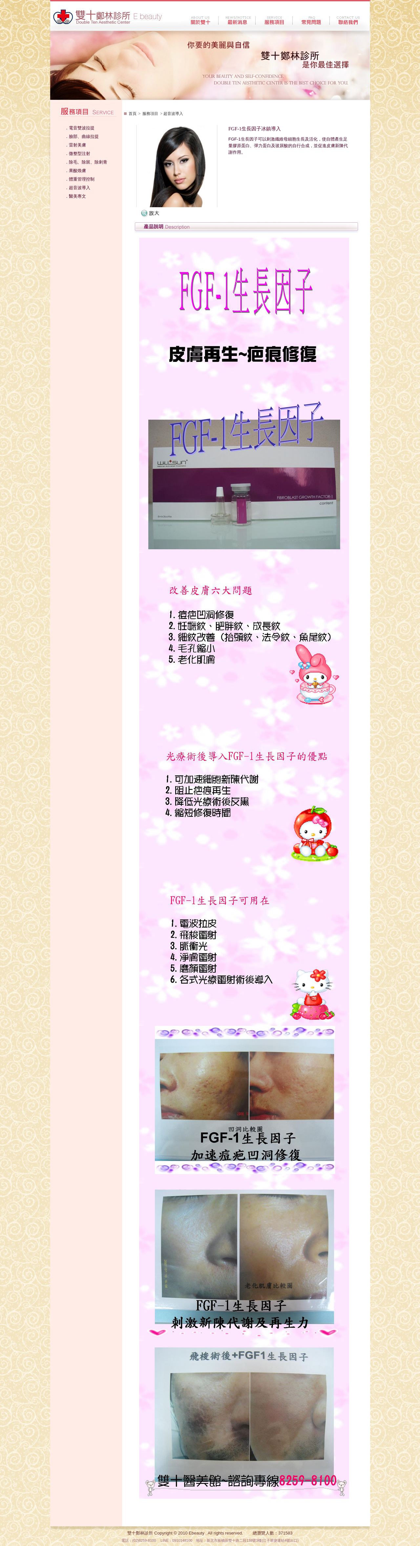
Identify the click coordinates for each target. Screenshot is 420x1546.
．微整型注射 (77, 153)
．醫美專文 (75, 196)
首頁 (132, 113)
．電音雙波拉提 (79, 127)
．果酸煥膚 (75, 170)
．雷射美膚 (75, 145)
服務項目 (150, 113)
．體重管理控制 (79, 179)
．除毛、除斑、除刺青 (86, 162)
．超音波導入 (77, 187)
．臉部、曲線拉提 (82, 136)
